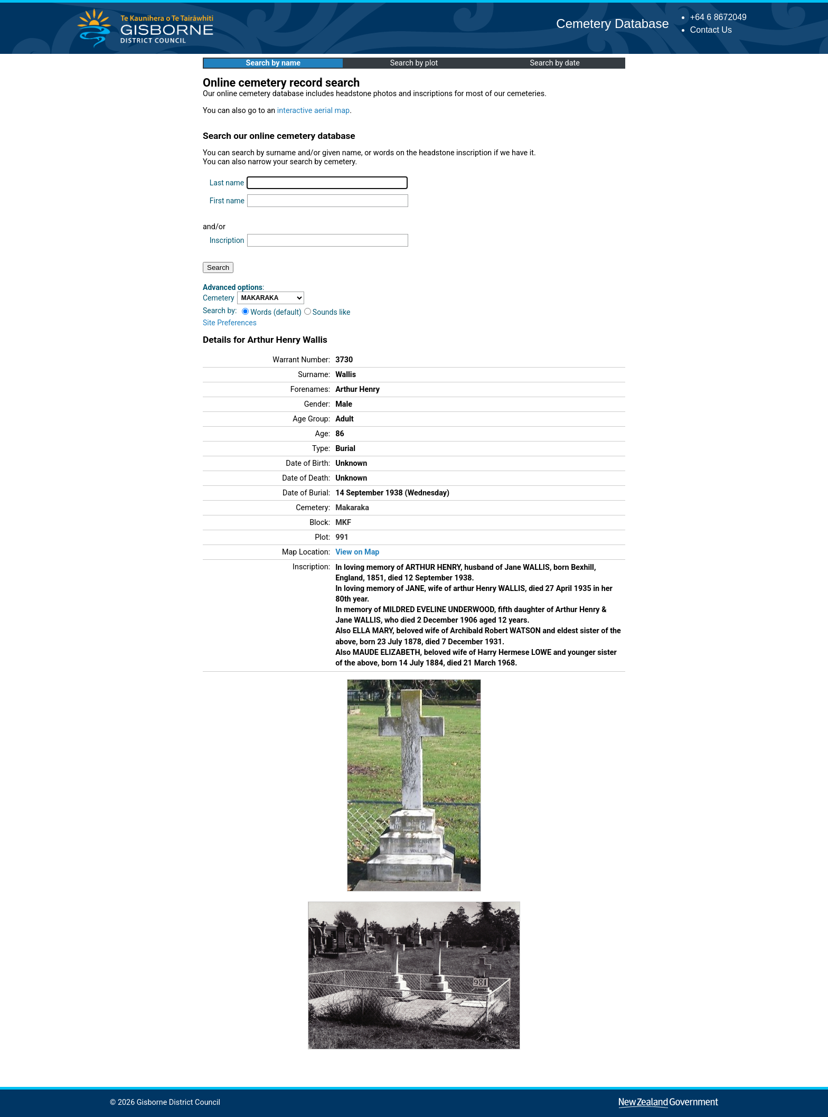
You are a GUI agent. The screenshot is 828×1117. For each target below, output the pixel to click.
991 (342, 537)
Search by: (220, 310)
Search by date (554, 63)
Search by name (273, 63)
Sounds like (327, 312)
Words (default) (272, 312)
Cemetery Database (612, 23)
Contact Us (711, 29)
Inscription (227, 240)
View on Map (357, 552)
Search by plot (414, 63)
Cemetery (218, 298)
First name (227, 200)
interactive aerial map (313, 110)
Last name (227, 183)
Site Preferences (230, 322)
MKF (343, 522)
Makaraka (352, 507)
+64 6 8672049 (718, 17)
